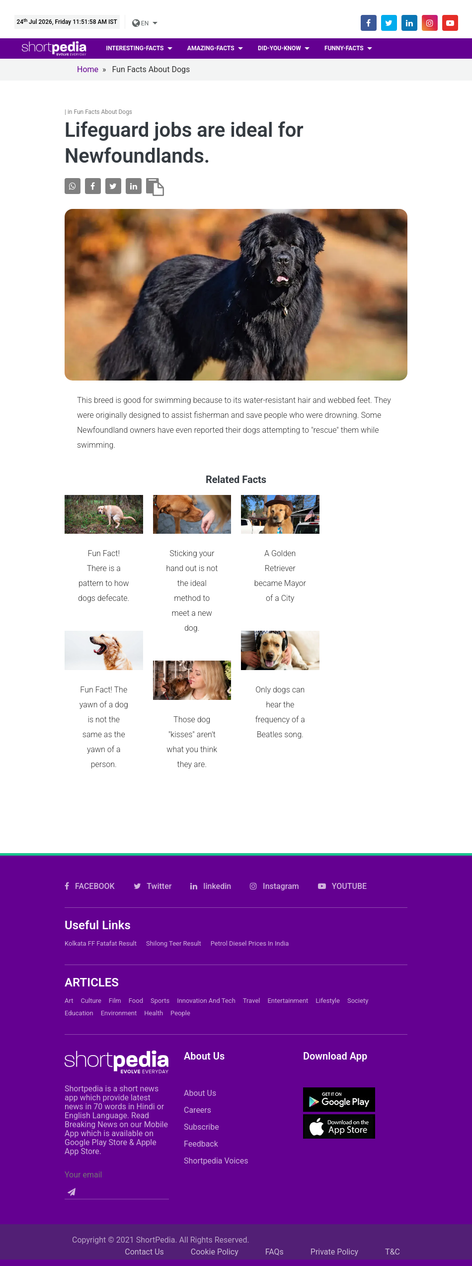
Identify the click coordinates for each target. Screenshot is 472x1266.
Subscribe (201, 1127)
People (180, 1013)
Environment (119, 1013)
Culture (90, 1000)
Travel (251, 1000)
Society (357, 1000)
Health (153, 1013)
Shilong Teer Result (173, 943)
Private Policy (334, 1252)
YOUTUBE (342, 886)
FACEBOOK (90, 886)
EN (141, 23)
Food (136, 1000)
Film (115, 1000)
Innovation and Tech (206, 1000)
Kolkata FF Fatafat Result (101, 943)
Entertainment (287, 1000)
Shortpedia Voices (216, 1161)
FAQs (274, 1252)
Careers (197, 1110)
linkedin (210, 886)
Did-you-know (280, 48)
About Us (200, 1093)
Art (69, 1000)
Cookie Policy (214, 1252)
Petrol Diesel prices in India (250, 943)
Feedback (201, 1144)
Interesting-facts (135, 48)
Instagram (274, 886)
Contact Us (144, 1252)
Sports (160, 1000)
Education (79, 1013)
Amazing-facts (211, 48)
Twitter (153, 886)
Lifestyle (327, 1000)
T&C (392, 1252)
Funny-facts (344, 48)
